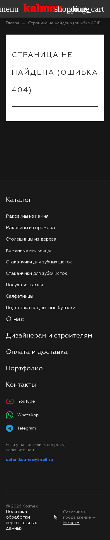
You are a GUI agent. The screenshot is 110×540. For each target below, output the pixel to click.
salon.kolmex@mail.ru (29, 460)
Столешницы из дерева (31, 239)
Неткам (71, 523)
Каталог (19, 200)
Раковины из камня (27, 216)
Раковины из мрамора (30, 228)
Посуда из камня (24, 285)
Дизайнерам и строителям (49, 336)
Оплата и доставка (37, 352)
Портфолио (24, 368)
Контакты (21, 385)
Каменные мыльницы (28, 250)
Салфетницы (19, 296)
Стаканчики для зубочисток (36, 273)
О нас (15, 319)
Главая (12, 23)
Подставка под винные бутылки (40, 308)
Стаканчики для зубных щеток (39, 262)
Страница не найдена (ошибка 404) (64, 23)
